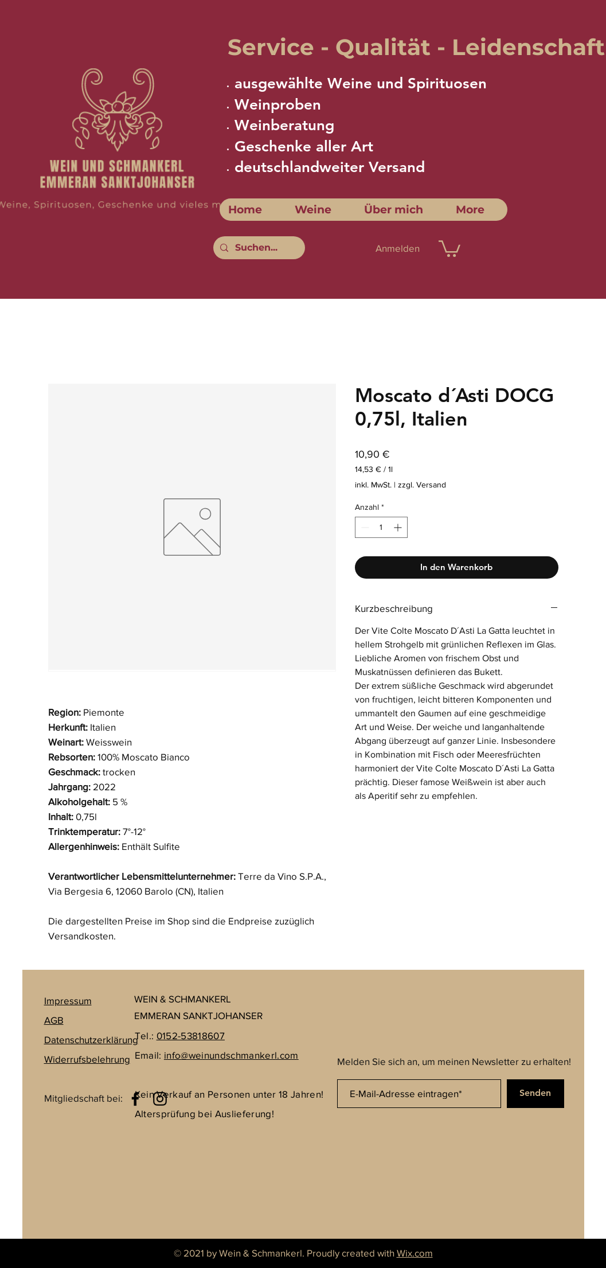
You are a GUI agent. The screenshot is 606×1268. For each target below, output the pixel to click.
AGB (54, 1020)
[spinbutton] (381, 527)
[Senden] (535, 1093)
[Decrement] (364, 527)
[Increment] (399, 527)
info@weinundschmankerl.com (231, 1054)
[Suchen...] (258, 247)
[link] (449, 248)
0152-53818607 (191, 1035)
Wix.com (415, 1252)
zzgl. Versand (422, 484)
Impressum (68, 1000)
